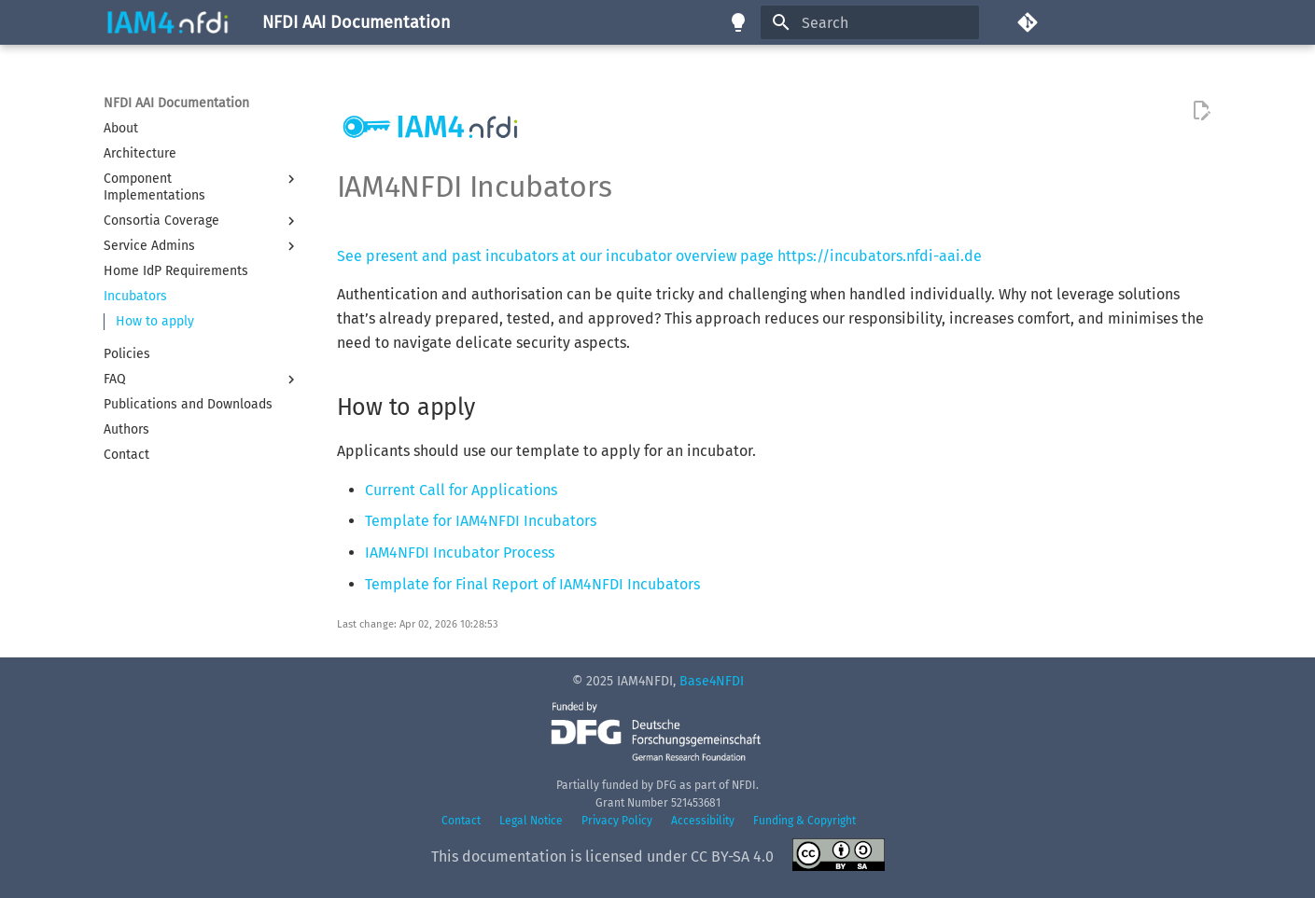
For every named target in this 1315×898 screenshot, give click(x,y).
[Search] (870, 22)
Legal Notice (531, 820)
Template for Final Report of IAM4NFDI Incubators (532, 584)
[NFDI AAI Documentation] (168, 22)
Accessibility (702, 820)
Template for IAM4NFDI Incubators (480, 521)
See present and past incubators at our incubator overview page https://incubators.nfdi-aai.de (659, 256)
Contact (461, 820)
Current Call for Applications (461, 490)
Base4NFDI (711, 681)
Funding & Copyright (804, 820)
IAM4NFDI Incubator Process (459, 552)
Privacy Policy (616, 820)
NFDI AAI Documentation (176, 103)
